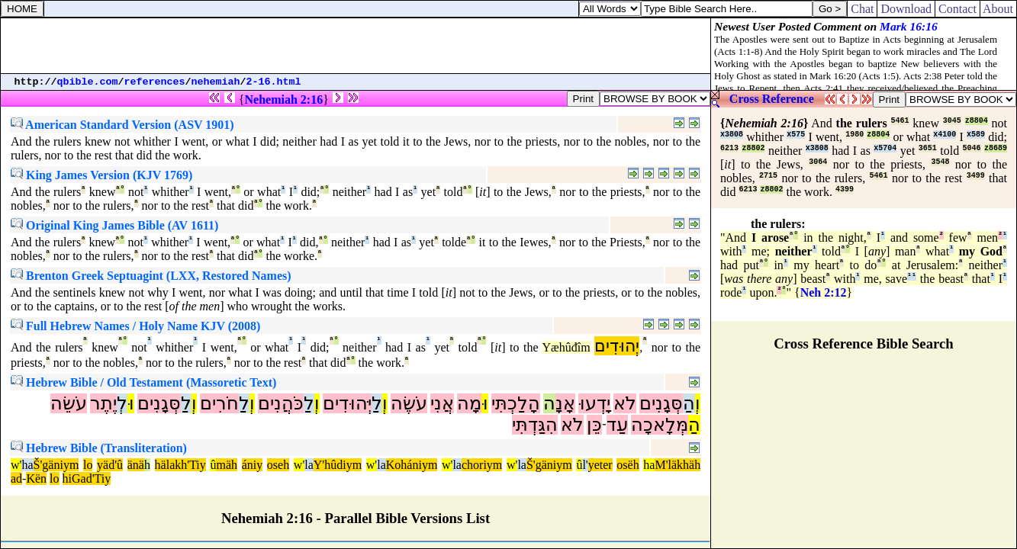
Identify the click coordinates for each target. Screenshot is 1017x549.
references (154, 82)
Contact (957, 8)
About (998, 8)
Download (906, 8)
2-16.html (273, 82)
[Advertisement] (355, 46)
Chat (862, 8)
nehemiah (215, 82)
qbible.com (87, 82)
